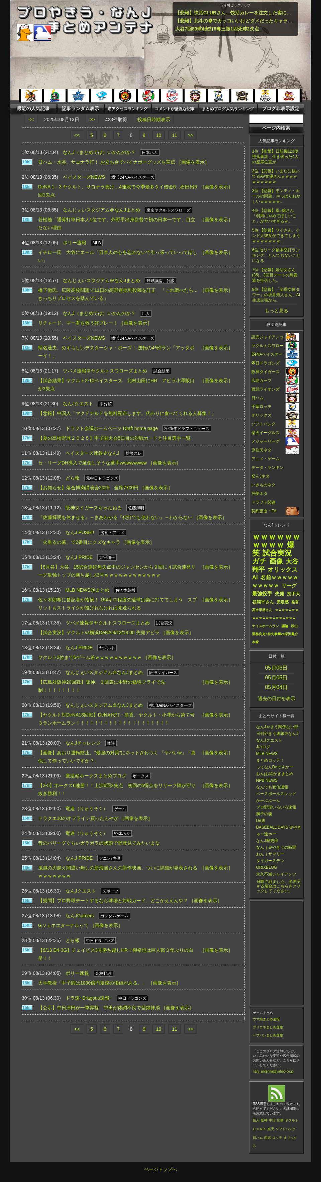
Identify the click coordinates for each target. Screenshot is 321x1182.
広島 (280, 1120)
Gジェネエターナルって (63, 925)
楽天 (271, 1129)
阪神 (264, 1120)
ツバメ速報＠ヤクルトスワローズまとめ (105, 370)
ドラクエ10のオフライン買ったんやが (78, 818)
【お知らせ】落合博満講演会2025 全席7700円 (88, 487)
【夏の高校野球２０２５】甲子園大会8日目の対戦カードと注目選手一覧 (114, 438)
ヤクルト (291, 1120)
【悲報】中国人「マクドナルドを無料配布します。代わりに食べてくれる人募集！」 (127, 413)
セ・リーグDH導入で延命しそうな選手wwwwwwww (92, 463)
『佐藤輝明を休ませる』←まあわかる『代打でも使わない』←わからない (115, 517)
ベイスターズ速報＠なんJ (92, 453)
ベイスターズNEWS (84, 177)
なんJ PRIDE (79, 557)
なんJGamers (80, 915)
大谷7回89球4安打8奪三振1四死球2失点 (217, 28)
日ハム (258, 1137)
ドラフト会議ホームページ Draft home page (112, 428)
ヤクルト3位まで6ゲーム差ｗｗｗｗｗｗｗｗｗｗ (90, 657)
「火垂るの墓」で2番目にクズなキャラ (79, 542)
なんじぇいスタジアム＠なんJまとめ (101, 210)
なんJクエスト (78, 403)
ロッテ (277, 1137)
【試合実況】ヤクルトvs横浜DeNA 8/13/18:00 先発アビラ (98, 632)
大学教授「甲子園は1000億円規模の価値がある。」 (92, 983)
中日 (272, 1120)
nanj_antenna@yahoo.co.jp (273, 1071)
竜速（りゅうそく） (87, 808)
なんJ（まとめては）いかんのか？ (99, 152)
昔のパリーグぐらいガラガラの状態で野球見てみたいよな (99, 843)
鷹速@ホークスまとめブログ (96, 775)
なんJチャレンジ (83, 743)
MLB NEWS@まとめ (87, 590)
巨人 (256, 1120)
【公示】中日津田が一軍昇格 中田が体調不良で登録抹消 (99, 1007)
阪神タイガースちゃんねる (94, 507)
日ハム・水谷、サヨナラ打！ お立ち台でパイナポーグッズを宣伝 (106, 162)
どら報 (73, 478)
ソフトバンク (286, 1129)
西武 (267, 1137)
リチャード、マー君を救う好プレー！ (78, 323)
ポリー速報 (74, 242)
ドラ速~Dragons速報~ (89, 998)
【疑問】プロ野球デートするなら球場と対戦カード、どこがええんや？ (113, 900)
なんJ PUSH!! (80, 532)
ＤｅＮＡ (259, 1129)
